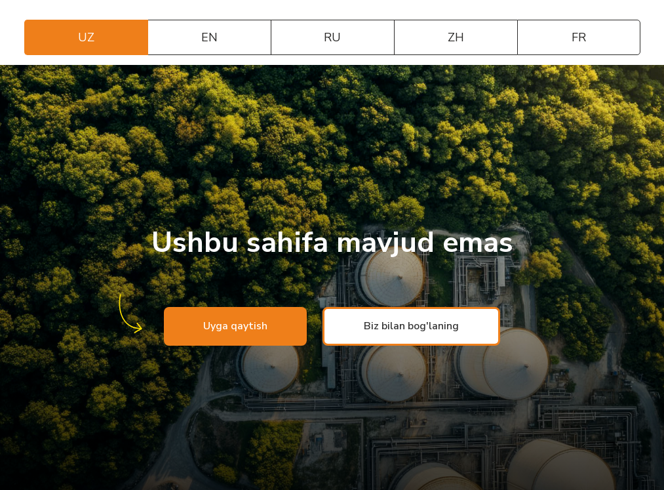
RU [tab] (332, 37)
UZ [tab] (86, 37)
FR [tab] (579, 37)
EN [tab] (209, 37)
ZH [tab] (456, 37)
